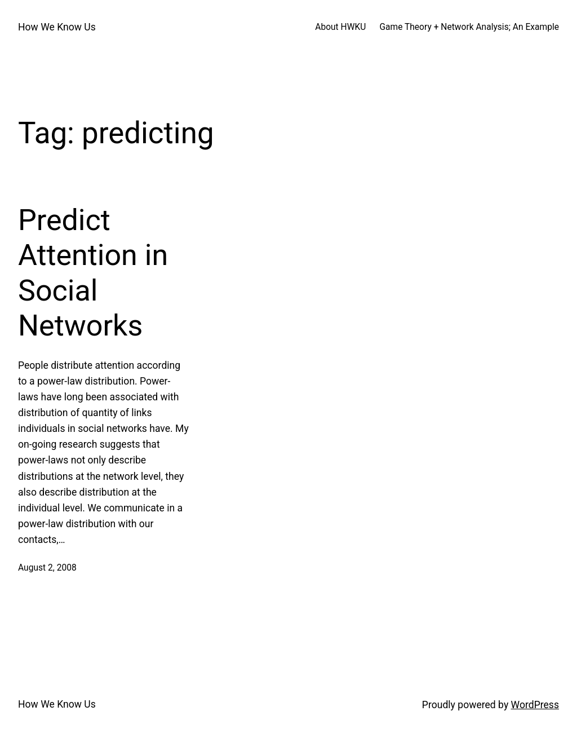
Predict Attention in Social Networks (93, 273)
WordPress (535, 704)
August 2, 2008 (47, 568)
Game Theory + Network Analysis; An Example (469, 27)
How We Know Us (57, 27)
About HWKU (340, 27)
